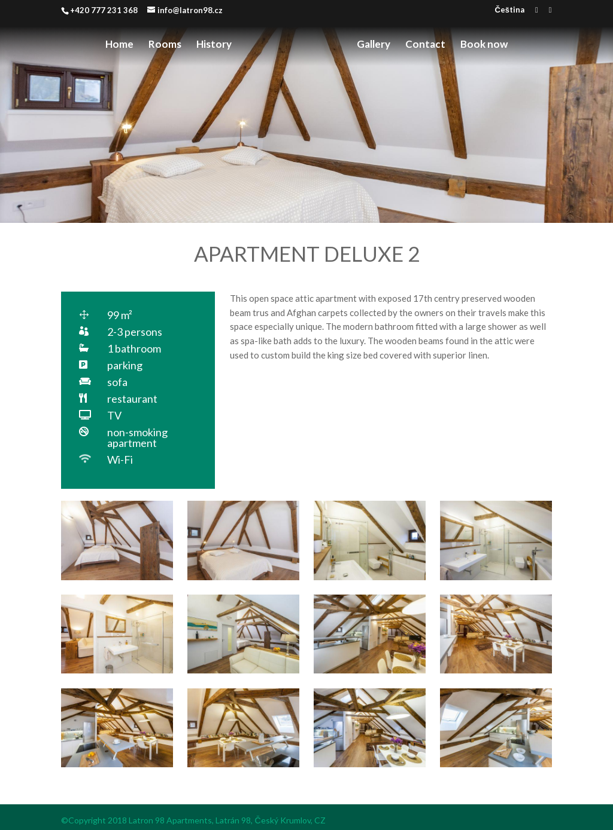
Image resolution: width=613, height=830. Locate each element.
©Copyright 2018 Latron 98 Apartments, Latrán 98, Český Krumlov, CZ (193, 820)
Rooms (164, 45)
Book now (484, 45)
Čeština (509, 10)
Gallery (373, 45)
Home (119, 45)
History (214, 45)
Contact (425, 45)
